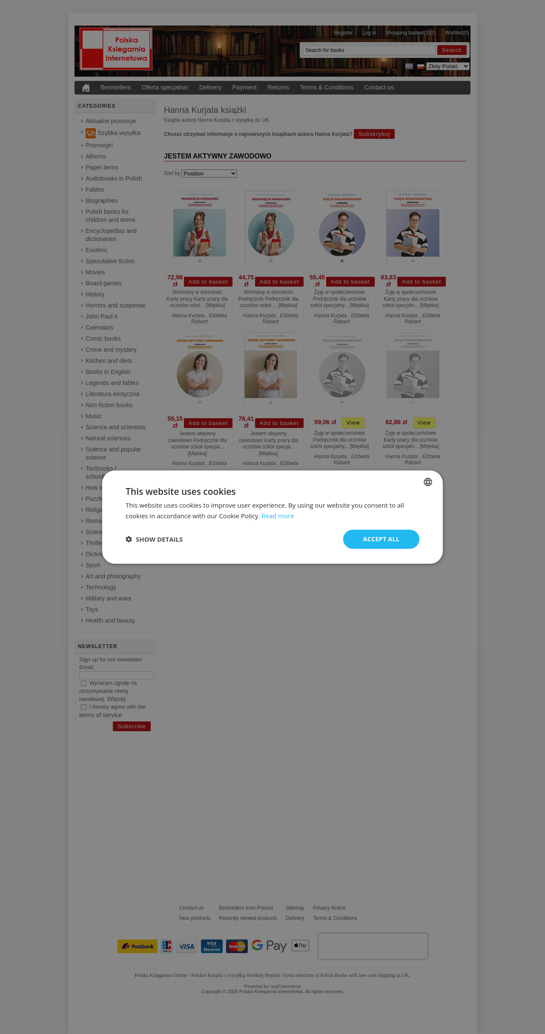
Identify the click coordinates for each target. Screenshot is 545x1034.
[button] (154, 539)
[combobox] (428, 482)
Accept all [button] (381, 539)
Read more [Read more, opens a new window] (277, 515)
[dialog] (272, 517)
